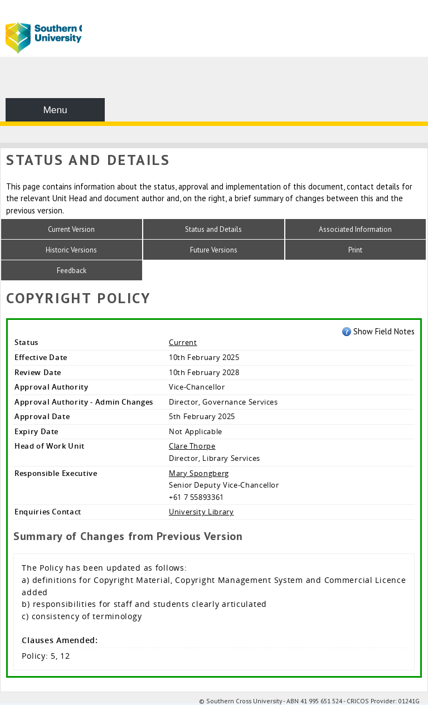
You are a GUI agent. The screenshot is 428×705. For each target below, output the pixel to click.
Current (183, 342)
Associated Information (355, 229)
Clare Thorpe (192, 446)
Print (355, 250)
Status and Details (213, 229)
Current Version (71, 229)
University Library (201, 512)
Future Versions (213, 250)
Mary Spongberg (199, 473)
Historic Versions (71, 250)
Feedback (71, 270)
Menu (55, 109)
